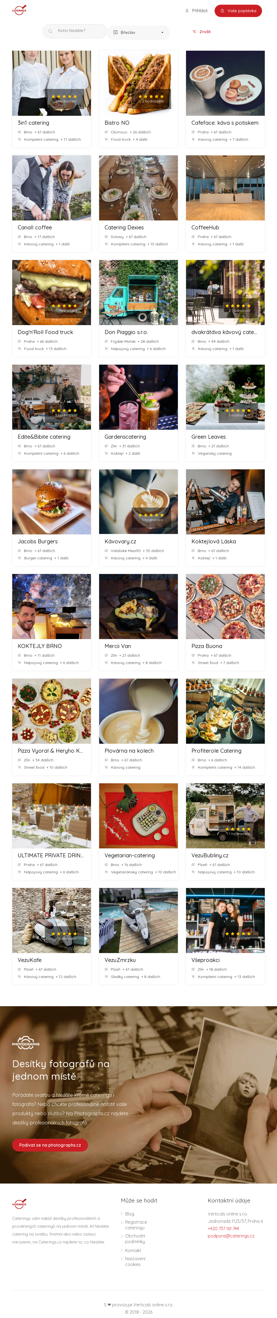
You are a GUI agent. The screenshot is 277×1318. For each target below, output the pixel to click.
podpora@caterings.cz (231, 1236)
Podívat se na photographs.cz (50, 1145)
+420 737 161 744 (223, 1228)
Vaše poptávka (238, 11)
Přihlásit (196, 11)
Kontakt (133, 1250)
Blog (129, 1214)
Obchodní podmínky (135, 1238)
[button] (139, 32)
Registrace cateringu (136, 1224)
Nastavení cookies (135, 1261)
